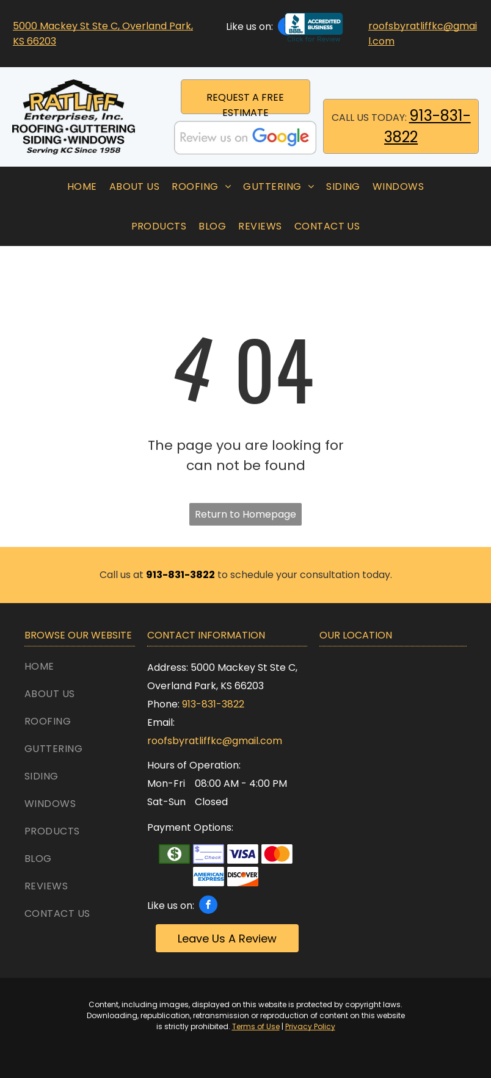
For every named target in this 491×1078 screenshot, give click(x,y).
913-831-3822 (213, 704)
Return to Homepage (245, 514)
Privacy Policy (310, 1026)
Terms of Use (256, 1026)
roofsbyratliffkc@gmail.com (214, 741)
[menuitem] (82, 186)
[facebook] (208, 906)
